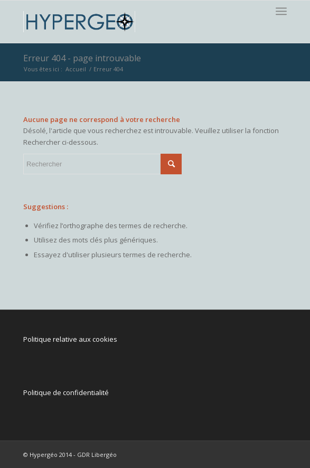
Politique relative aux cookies (70, 339)
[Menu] (281, 11)
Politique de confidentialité (66, 392)
